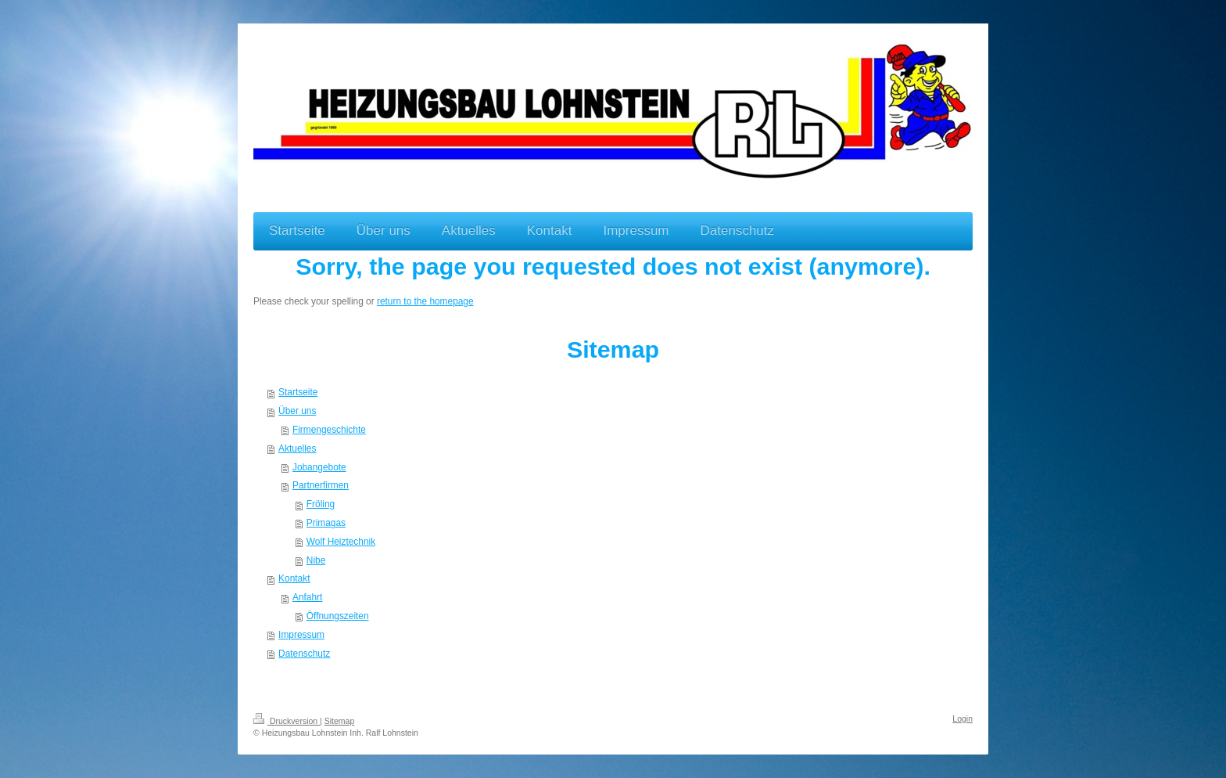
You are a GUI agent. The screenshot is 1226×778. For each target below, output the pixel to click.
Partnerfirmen (320, 485)
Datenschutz (304, 653)
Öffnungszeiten (337, 616)
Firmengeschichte (329, 429)
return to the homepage (425, 301)
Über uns (297, 410)
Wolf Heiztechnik (340, 541)
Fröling (320, 504)
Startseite (297, 392)
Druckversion (286, 721)
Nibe (315, 560)
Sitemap (339, 721)
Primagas (326, 522)
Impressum (301, 634)
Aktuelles (297, 448)
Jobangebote (319, 467)
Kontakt (294, 578)
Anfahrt (307, 597)
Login (962, 718)
